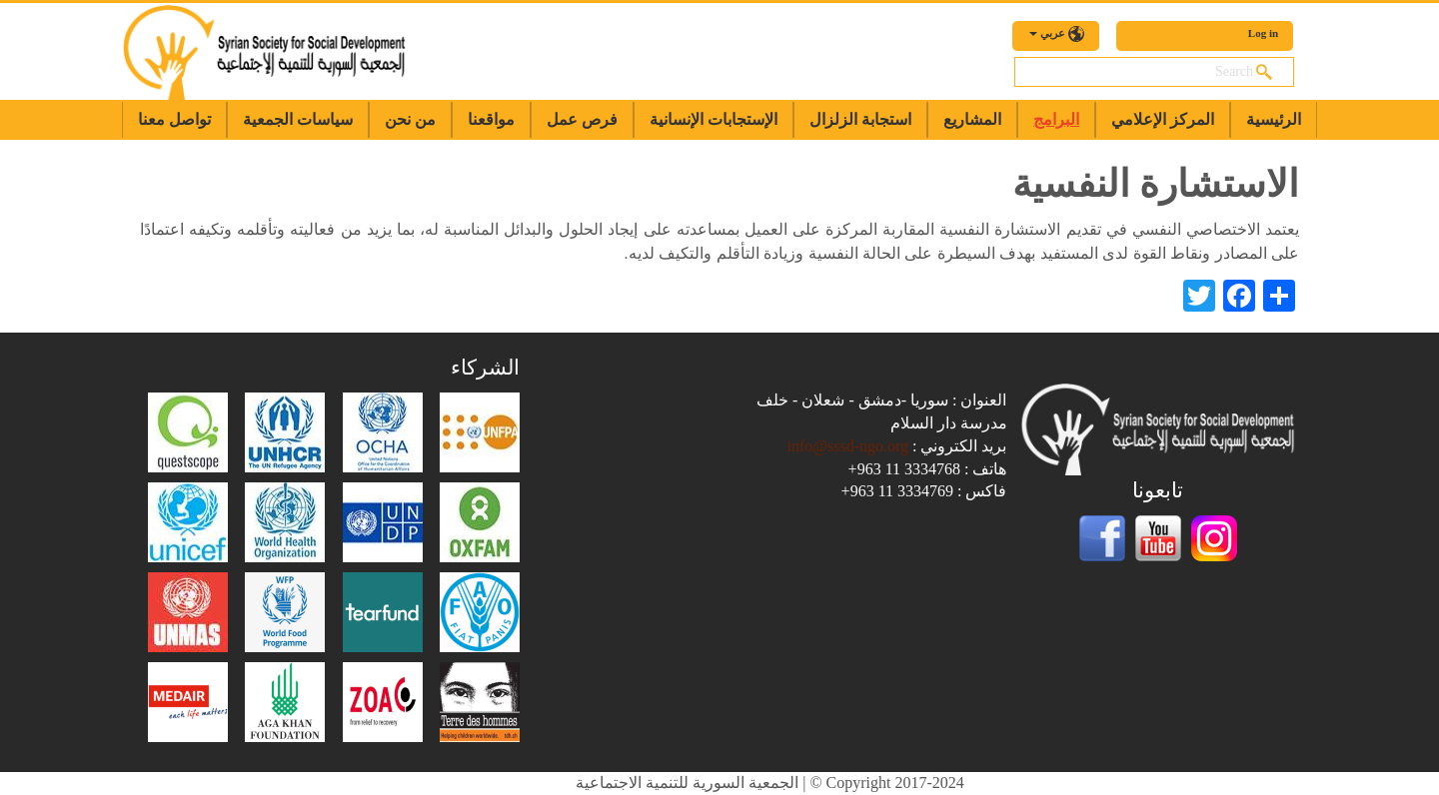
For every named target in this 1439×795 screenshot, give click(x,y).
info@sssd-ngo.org (847, 445)
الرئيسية (1273, 119)
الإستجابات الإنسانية (713, 119)
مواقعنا (491, 119)
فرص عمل (582, 119)
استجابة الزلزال (860, 119)
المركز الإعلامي (1162, 119)
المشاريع (972, 119)
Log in (1263, 33)
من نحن (410, 119)
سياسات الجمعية (298, 119)
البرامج (1056, 119)
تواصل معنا (174, 119)
